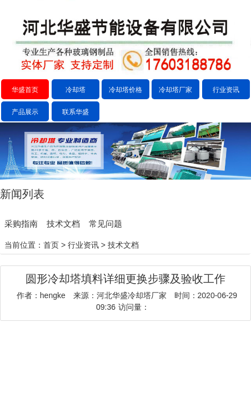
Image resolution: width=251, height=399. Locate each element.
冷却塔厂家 (175, 90)
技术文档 (63, 223)
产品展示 (25, 112)
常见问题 (105, 223)
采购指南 (21, 223)
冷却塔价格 (125, 90)
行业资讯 (226, 90)
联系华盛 (75, 112)
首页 (51, 245)
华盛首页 (25, 90)
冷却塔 (76, 90)
